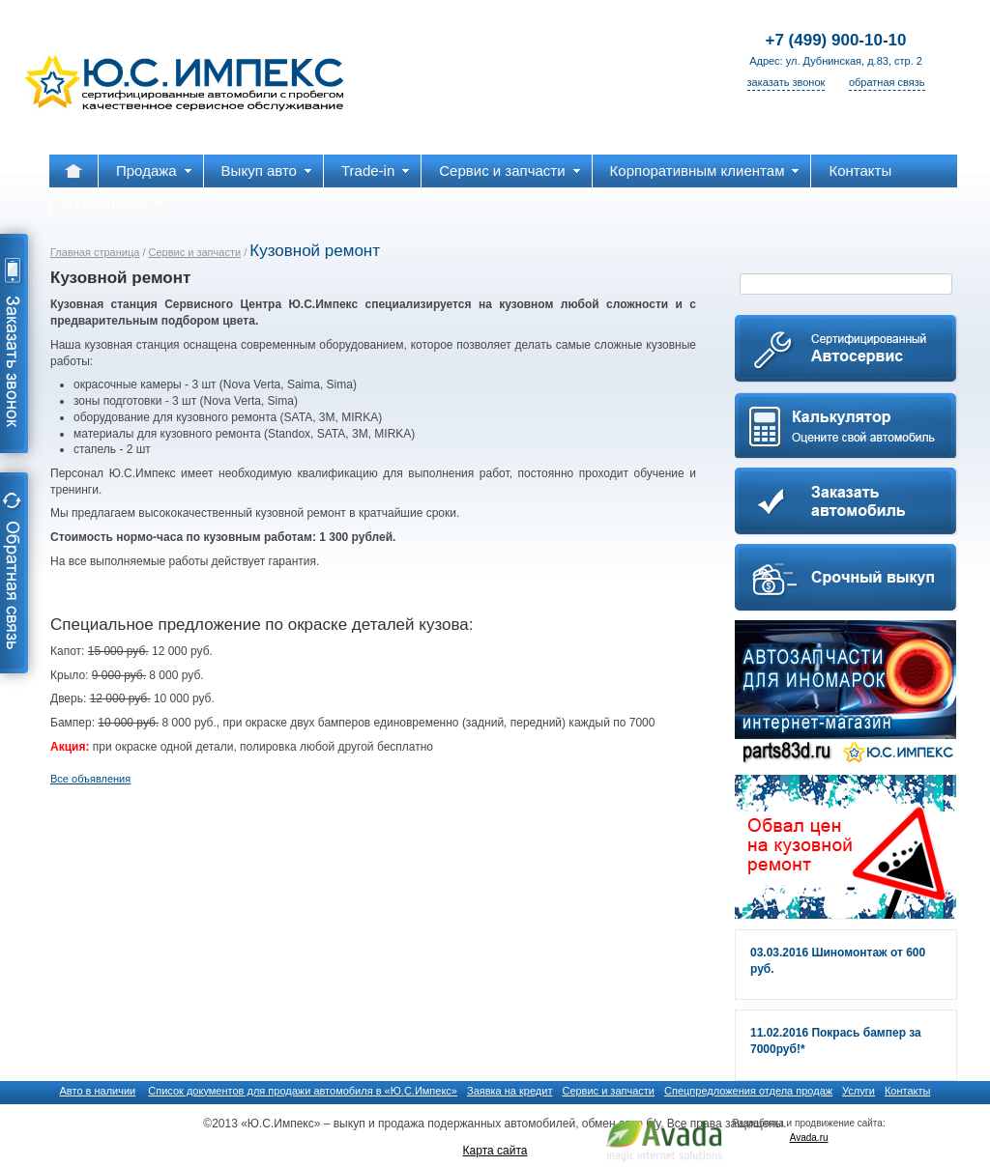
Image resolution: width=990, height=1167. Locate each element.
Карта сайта (495, 1150)
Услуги (858, 1090)
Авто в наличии (98, 1090)
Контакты (908, 1090)
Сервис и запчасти (195, 252)
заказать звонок (786, 82)
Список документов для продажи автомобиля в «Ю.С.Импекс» (302, 1090)
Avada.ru (809, 1137)
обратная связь (887, 82)
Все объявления (90, 778)
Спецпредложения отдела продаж (748, 1090)
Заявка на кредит (509, 1090)
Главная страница (94, 252)
